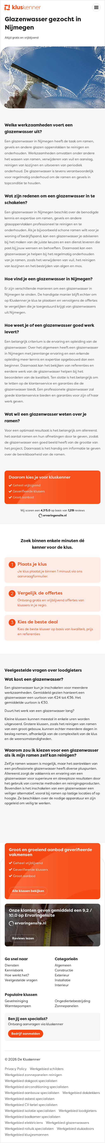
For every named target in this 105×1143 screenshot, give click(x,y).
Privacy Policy (16, 1068)
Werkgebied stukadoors (75, 1128)
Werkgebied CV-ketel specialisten (31, 1104)
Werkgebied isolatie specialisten (30, 1110)
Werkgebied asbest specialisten (30, 1098)
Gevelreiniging (16, 1001)
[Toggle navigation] (96, 7)
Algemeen (63, 965)
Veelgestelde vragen (21, 980)
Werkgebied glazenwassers (67, 1122)
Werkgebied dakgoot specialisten (31, 1080)
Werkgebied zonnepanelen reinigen (33, 1074)
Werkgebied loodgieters (78, 1110)
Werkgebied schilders (46, 1068)
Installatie (62, 980)
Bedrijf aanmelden (25, 1033)
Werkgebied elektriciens (24, 1122)
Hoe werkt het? (17, 975)
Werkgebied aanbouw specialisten (32, 1092)
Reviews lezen (23, 938)
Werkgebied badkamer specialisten (32, 1116)
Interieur (62, 985)
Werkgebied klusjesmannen (27, 1134)
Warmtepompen (18, 1006)
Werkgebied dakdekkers (81, 1092)
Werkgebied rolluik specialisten (29, 1128)
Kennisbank (14, 970)
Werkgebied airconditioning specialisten (36, 1086)
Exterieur (62, 975)
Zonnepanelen (66, 1006)
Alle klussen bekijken (28, 891)
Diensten (12, 965)
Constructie (64, 970)
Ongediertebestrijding (72, 1001)
